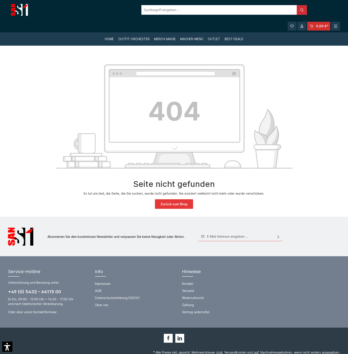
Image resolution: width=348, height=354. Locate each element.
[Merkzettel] (292, 10)
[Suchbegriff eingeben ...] (169, 10)
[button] (7, 347)
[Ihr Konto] (301, 10)
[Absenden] (278, 224)
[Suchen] (252, 10)
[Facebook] (168, 325)
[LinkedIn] (179, 325)
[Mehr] (335, 10)
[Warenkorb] (318, 10)
